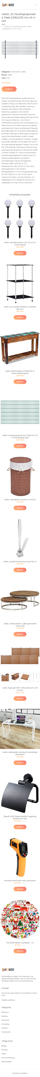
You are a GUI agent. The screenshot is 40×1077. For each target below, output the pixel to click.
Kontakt (4, 1050)
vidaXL (23, 72)
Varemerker (15, 72)
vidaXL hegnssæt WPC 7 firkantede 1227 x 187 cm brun (20, 689)
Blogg (4, 1046)
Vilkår (4, 1054)
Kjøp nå (9, 89)
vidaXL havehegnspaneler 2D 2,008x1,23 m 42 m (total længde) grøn (20, 436)
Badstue (5, 1016)
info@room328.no (8, 1000)
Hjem (3, 24)
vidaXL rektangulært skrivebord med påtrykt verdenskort (20, 753)
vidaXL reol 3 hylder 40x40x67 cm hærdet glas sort (20, 308)
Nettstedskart (7, 1062)
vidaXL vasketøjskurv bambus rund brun (20, 499)
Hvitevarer (5, 1020)
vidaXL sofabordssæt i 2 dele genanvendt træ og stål (20, 625)
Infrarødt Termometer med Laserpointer (20, 881)
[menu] (36, 4)
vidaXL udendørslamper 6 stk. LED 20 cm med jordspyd (20, 243)
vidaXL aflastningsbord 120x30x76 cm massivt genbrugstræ (20, 372)
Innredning (5, 1024)
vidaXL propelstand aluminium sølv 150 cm (20, 561)
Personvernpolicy (8, 1058)
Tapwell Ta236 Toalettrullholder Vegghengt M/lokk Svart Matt (20, 817)
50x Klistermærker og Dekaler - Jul (20, 943)
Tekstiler (5, 1028)
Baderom (5, 1012)
